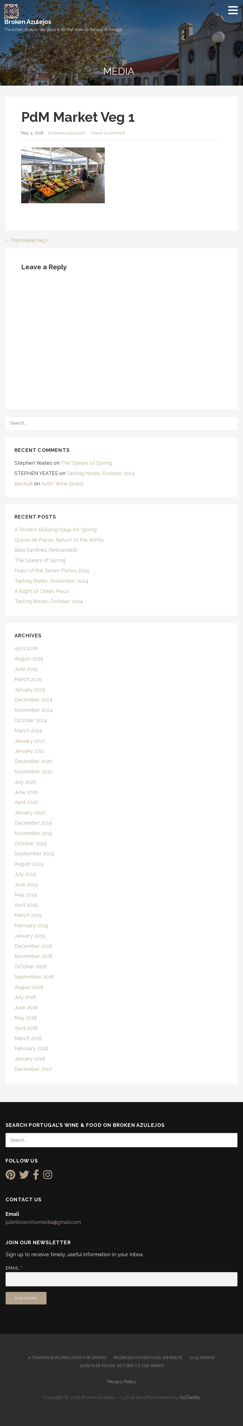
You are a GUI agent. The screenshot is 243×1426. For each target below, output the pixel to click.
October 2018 (30, 966)
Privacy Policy (121, 1381)
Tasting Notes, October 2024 (101, 473)
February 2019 (31, 925)
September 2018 (34, 977)
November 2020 (33, 771)
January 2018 (29, 1059)
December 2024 (33, 700)
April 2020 (26, 802)
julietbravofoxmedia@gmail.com (43, 1222)
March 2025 (28, 679)
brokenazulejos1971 (67, 132)
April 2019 (26, 905)
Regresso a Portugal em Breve (148, 1357)
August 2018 (28, 987)
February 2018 (31, 1048)
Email (14, 1268)
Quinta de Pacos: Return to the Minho (59, 540)
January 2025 (29, 690)
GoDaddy (190, 1397)
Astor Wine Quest (62, 483)
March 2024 (28, 730)
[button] (235, 10)
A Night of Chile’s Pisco (41, 591)
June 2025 (26, 669)
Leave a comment (108, 132)
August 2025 (28, 659)
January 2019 (29, 936)
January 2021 (29, 751)
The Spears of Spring (86, 463)
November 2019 (33, 833)
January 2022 (29, 741)
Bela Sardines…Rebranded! (45, 550)
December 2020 (33, 761)
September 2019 (34, 853)
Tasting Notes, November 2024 (51, 581)
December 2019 (33, 823)
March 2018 (28, 1038)
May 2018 (25, 1018)
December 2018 (33, 946)
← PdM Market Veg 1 (27, 240)
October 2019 (30, 843)
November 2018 (33, 956)
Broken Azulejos (27, 21)
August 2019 (28, 864)
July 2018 (25, 997)
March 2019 (28, 915)
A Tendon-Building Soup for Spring (55, 529)
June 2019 (26, 884)
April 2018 (26, 1028)
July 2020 (25, 782)
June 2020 (26, 792)
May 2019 (25, 895)
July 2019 (25, 874)
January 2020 (29, 812)
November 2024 (33, 710)
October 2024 (30, 720)
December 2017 (33, 1069)
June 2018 (26, 1007)
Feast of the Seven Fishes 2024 (51, 570)
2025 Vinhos (202, 1357)
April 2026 (26, 648)
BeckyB (23, 483)
